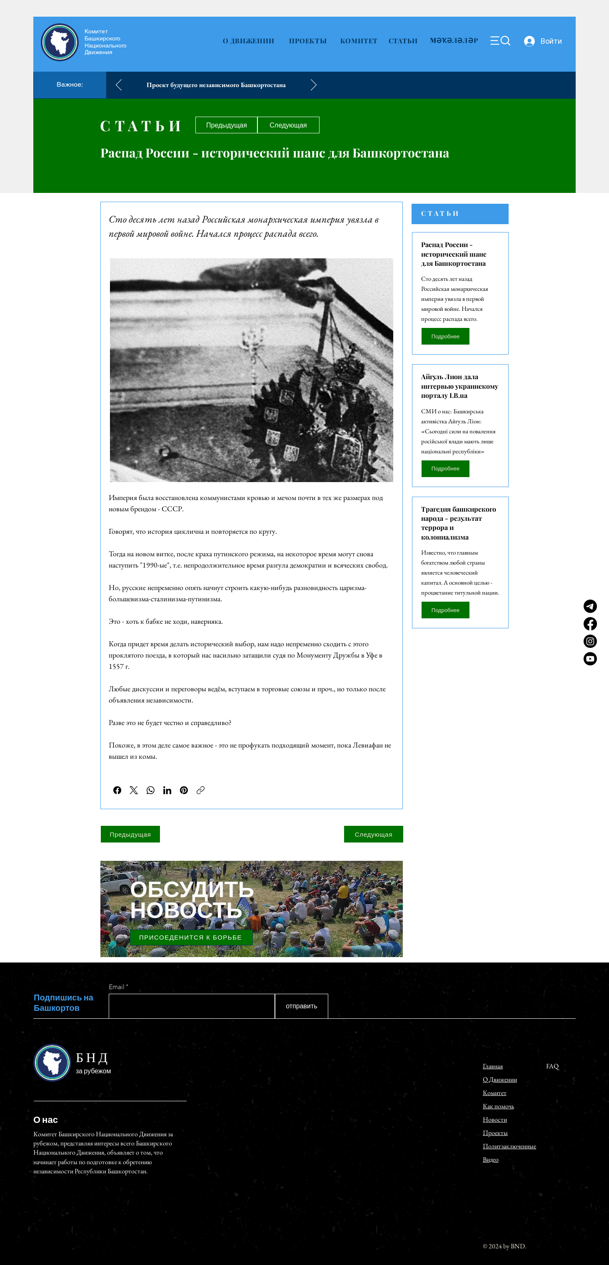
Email (117, 986)
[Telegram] (590, 606)
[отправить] (301, 1006)
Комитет (96, 31)
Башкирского (102, 38)
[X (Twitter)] (134, 790)
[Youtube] (590, 658)
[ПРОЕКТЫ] (308, 40)
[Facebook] (590, 623)
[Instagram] (590, 641)
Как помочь (498, 1106)
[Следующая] (288, 125)
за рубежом (93, 1071)
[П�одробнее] (445, 468)
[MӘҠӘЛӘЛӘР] (454, 40)
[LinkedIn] (167, 790)
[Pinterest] (184, 790)
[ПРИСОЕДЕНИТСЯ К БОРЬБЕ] (191, 937)
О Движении (500, 1079)
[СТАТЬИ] (403, 40)
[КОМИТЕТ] (359, 40)
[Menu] (500, 40)
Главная (493, 1066)
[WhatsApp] (151, 790)
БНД (93, 1058)
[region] (251, 906)
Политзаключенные (509, 1146)
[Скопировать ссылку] (201, 790)
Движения (98, 52)
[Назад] (119, 85)
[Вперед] (314, 85)
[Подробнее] (445, 336)
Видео (491, 1159)
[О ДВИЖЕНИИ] (248, 40)
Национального (106, 45)
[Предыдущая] (226, 125)
